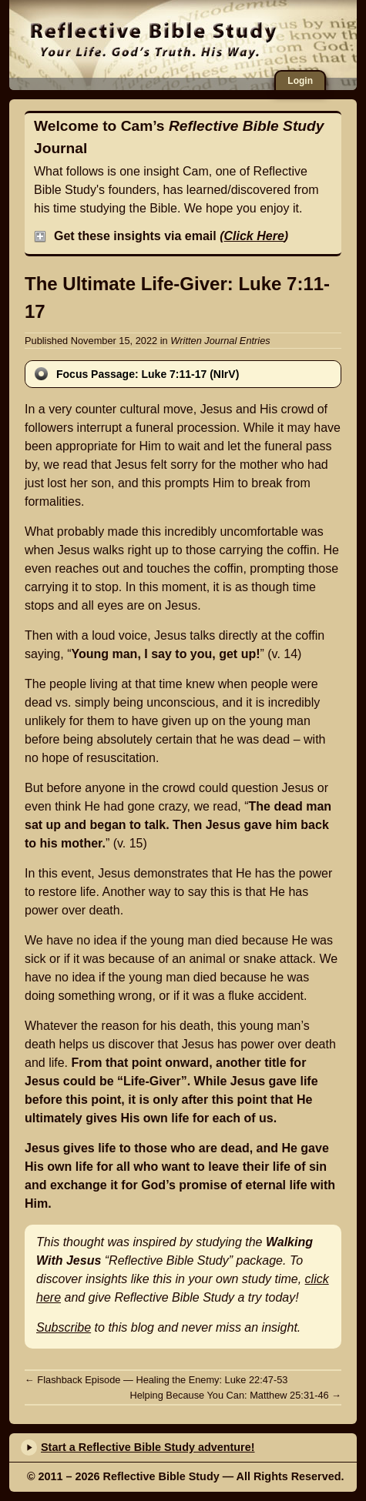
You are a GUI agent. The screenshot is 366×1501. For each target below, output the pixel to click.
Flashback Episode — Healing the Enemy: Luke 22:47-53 (156, 1380)
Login (300, 80)
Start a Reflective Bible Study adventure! (148, 1447)
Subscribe (63, 1327)
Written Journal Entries (220, 340)
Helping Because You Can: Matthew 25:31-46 (235, 1395)
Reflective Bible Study (198, 38)
